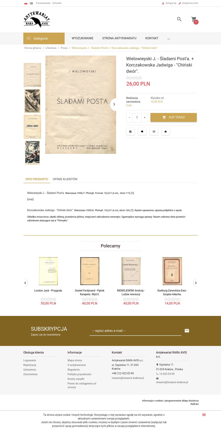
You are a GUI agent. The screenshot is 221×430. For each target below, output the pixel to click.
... (168, 38)
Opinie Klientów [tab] (65, 179)
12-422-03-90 (165, 373)
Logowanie (29, 360)
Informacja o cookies (152, 400)
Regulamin (74, 369)
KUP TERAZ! (173, 117)
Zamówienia (30, 374)
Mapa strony (75, 360)
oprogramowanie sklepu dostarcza (182, 400)
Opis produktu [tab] (36, 179)
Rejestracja (29, 365)
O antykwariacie (77, 365)
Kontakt (151, 38)
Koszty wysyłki (76, 378)
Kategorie (37, 38)
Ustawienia (29, 369)
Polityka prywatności (79, 374)
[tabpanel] (110, 209)
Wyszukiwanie (82, 38)
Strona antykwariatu (119, 38)
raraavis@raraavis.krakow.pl (128, 377)
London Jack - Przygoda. (48, 290)
